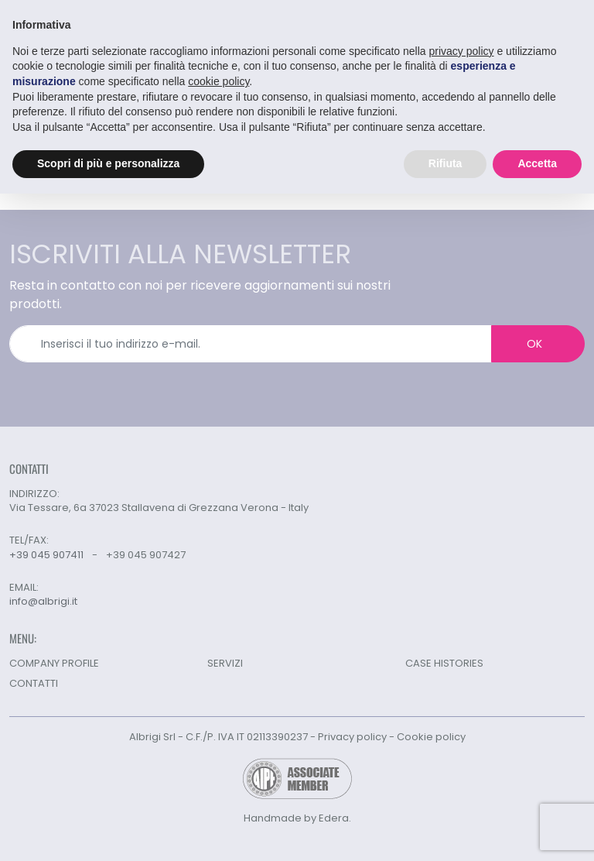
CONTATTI (33, 683)
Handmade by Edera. (297, 818)
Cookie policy (431, 736)
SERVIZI (225, 663)
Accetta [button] (537, 163)
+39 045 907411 (46, 554)
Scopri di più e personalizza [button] (108, 163)
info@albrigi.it (43, 602)
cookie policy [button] (218, 81)
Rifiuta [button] (445, 163)
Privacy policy (352, 736)
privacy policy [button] (461, 51)
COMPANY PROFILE (54, 663)
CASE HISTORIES (444, 663)
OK (534, 344)
